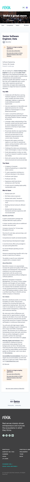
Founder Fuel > (7, 464)
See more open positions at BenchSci (15, 388)
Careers (5, 454)
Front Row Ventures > (10, 466)
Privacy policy (11, 405)
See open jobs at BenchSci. (13, 50)
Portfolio (6, 449)
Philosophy (24, 451)
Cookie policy (18, 405)
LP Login (5, 458)
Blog (21, 456)
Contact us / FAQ (8, 451)
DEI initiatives (8, 353)
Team (21, 454)
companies (10, 25)
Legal (4, 456)
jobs (2, 25)
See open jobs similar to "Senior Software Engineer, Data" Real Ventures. (15, 54)
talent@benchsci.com (12, 361)
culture (24, 337)
